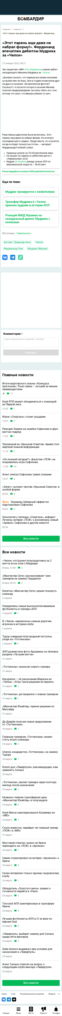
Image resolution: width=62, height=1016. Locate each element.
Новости (18, 29)
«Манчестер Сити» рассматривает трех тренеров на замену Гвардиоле (26, 577)
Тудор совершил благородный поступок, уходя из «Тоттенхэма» (27, 638)
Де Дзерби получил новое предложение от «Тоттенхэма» (26, 723)
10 (15, 466)
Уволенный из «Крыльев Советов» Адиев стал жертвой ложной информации (30, 446)
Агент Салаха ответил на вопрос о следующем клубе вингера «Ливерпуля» (27, 966)
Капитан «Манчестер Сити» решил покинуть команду (29, 592)
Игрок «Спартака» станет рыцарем (24, 416)
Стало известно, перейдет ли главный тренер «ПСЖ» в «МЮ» (30, 829)
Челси (39, 242)
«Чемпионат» (23, 233)
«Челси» (45, 72)
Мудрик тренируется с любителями (30, 191)
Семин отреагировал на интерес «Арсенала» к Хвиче (30, 859)
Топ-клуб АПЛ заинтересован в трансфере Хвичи (28, 905)
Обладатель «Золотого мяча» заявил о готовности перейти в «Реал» (26, 890)
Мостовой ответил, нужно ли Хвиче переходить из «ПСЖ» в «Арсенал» (24, 844)
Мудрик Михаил (37, 248)
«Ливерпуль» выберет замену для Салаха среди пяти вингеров (28, 935)
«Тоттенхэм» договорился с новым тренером (30, 694)
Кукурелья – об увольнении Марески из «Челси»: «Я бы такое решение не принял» (28, 680)
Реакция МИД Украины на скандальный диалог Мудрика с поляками (27, 218)
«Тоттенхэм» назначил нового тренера (26, 666)
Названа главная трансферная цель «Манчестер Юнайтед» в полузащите (24, 799)
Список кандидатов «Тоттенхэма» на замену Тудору (30, 753)
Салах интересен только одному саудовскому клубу (30, 875)
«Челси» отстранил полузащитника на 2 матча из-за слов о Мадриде (27, 562)
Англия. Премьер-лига (17, 242)
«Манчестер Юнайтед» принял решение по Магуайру (28, 708)
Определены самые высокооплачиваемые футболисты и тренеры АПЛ (28, 607)
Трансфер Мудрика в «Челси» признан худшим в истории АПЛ (27, 203)
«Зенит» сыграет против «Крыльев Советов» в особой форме (31, 488)
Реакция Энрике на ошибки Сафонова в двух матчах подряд (30, 430)
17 (11, 393)
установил (20, 161)
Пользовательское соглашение (32, 994)
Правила (51, 994)
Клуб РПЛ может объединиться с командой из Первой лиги (29, 403)
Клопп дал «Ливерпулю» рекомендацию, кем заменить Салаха (30, 768)
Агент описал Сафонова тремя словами (26, 474)
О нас (13, 994)
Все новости (31, 538)
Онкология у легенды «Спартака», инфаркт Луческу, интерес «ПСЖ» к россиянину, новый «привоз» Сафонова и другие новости (30, 520)
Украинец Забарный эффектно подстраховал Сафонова (25, 503)
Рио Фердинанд (33, 69)
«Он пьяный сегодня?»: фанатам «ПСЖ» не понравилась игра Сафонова (28, 461)
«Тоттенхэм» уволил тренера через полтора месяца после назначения (29, 784)
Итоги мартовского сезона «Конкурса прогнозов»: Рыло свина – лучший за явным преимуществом (29, 386)
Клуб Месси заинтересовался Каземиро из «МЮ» (28, 814)
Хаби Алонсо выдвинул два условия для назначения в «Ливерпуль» (27, 950)
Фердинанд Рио (13, 248)
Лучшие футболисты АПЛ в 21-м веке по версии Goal (27, 920)
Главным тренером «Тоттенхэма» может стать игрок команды (27, 738)
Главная (6, 29)
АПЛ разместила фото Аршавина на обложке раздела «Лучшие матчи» (30, 653)
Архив (4, 994)
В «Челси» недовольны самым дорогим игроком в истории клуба (26, 623)
